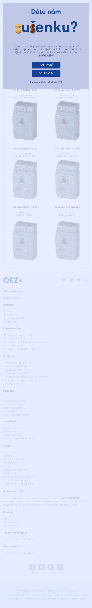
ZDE (60, 82)
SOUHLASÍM (46, 73)
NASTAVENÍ (46, 65)
